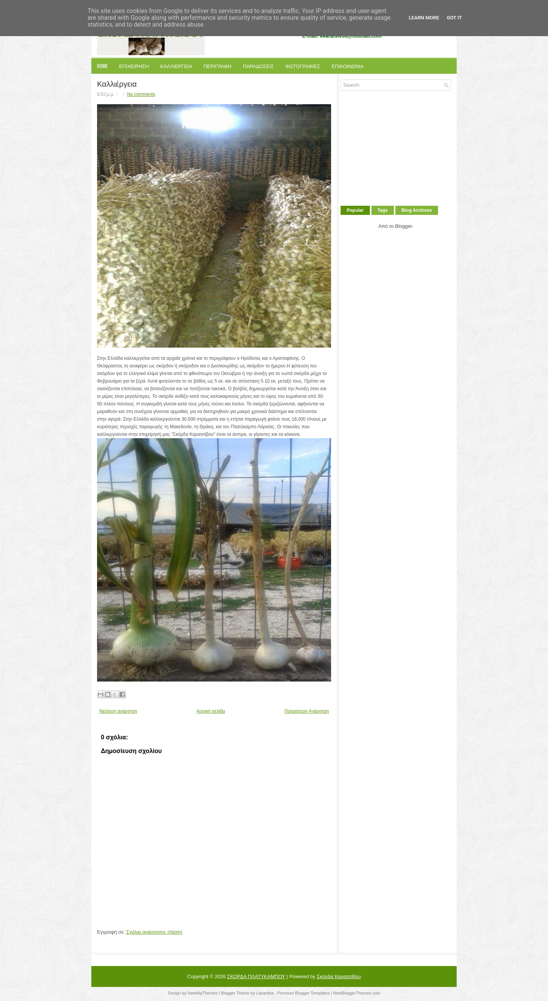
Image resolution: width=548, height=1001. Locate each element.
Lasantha (264, 993)
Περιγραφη (217, 66)
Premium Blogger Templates (303, 993)
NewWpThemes (202, 993)
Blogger (403, 226)
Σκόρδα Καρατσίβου (339, 976)
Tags (383, 210)
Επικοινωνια (347, 66)
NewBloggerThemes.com (356, 993)
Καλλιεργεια (176, 66)
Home (102, 66)
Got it (454, 18)
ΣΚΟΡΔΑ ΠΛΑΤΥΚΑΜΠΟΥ (256, 976)
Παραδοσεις (258, 66)
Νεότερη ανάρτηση (118, 711)
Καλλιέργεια (117, 83)
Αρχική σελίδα (210, 711)
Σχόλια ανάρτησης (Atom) (154, 932)
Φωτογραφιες (302, 66)
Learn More (424, 18)
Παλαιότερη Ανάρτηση (306, 711)
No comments (141, 94)
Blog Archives (416, 210)
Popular (355, 210)
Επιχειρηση (134, 66)
